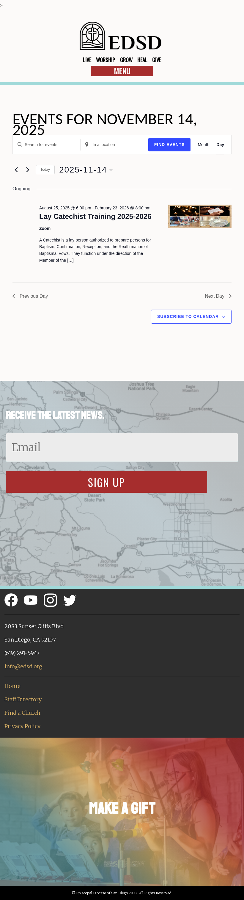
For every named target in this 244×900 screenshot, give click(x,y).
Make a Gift (122, 809)
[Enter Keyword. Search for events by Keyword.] (46, 144)
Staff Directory (23, 699)
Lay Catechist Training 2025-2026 (95, 216)
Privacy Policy (22, 726)
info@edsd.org (23, 666)
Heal (142, 60)
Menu (122, 71)
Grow (126, 60)
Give (156, 60)
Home (12, 686)
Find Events (169, 144)
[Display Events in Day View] (220, 144)
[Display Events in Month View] (203, 144)
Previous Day (30, 296)
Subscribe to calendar (188, 316)
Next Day (218, 296)
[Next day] (27, 169)
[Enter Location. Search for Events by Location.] (114, 144)
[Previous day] (16, 169)
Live (87, 60)
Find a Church (22, 712)
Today (45, 169)
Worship (105, 60)
